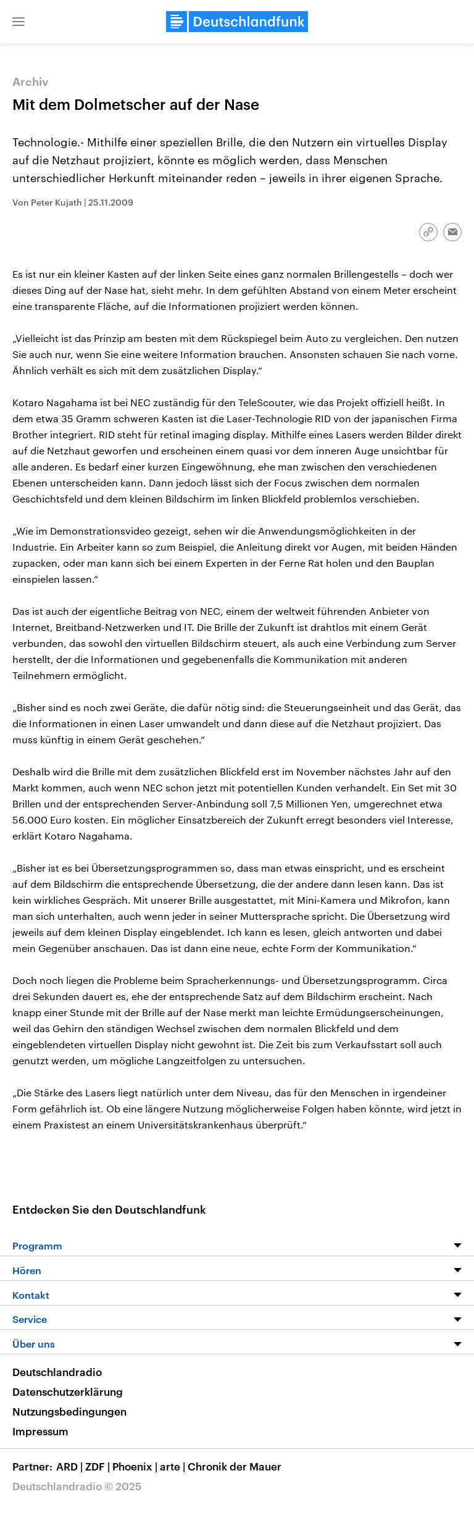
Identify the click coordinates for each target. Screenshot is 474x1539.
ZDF (98, 1466)
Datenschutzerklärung (67, 1391)
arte (174, 1466)
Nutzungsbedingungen (69, 1411)
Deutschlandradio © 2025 (76, 1486)
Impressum (40, 1431)
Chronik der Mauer (234, 1466)
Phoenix (136, 1466)
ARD (70, 1466)
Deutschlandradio (57, 1372)
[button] (18, 21)
